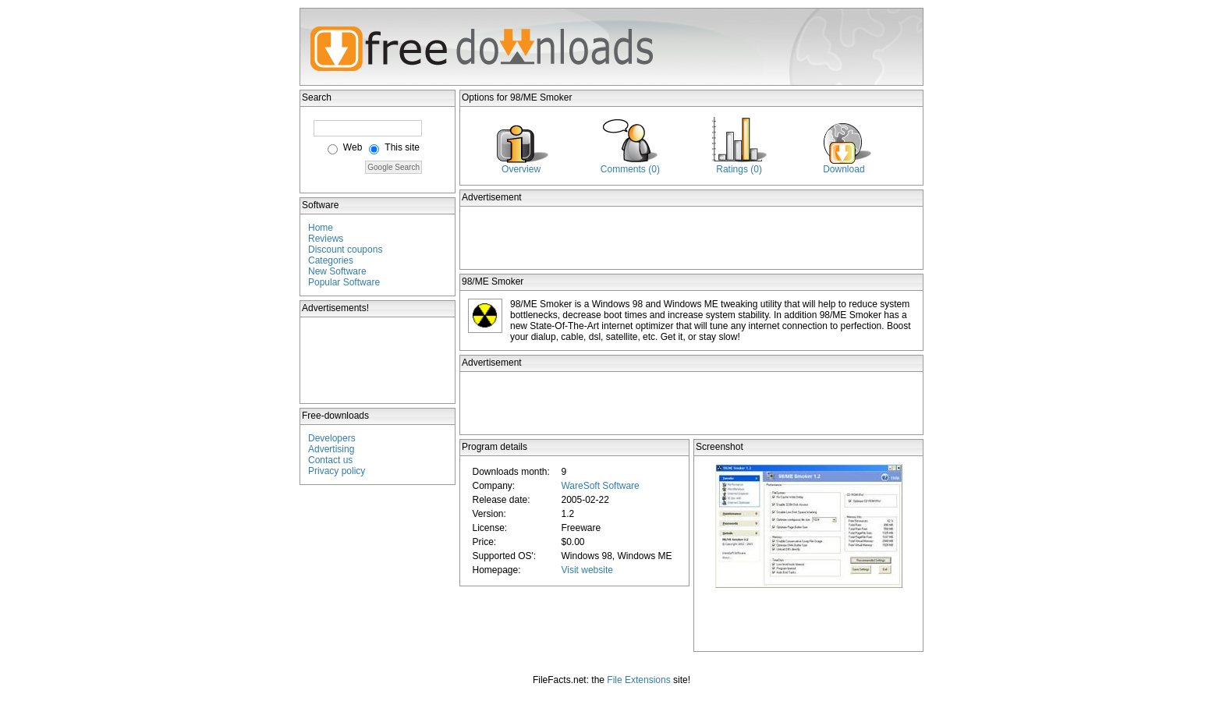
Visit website (586, 570)
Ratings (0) (739, 169)
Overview (521, 169)
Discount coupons (345, 249)
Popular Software (344, 282)
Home (320, 227)
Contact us (330, 460)
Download (843, 169)
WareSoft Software (600, 485)
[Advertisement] (378, 360)
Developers (332, 438)
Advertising (331, 449)
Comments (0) (630, 169)
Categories (330, 260)
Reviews (325, 238)
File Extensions (638, 679)
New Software (337, 271)
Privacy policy (336, 471)
